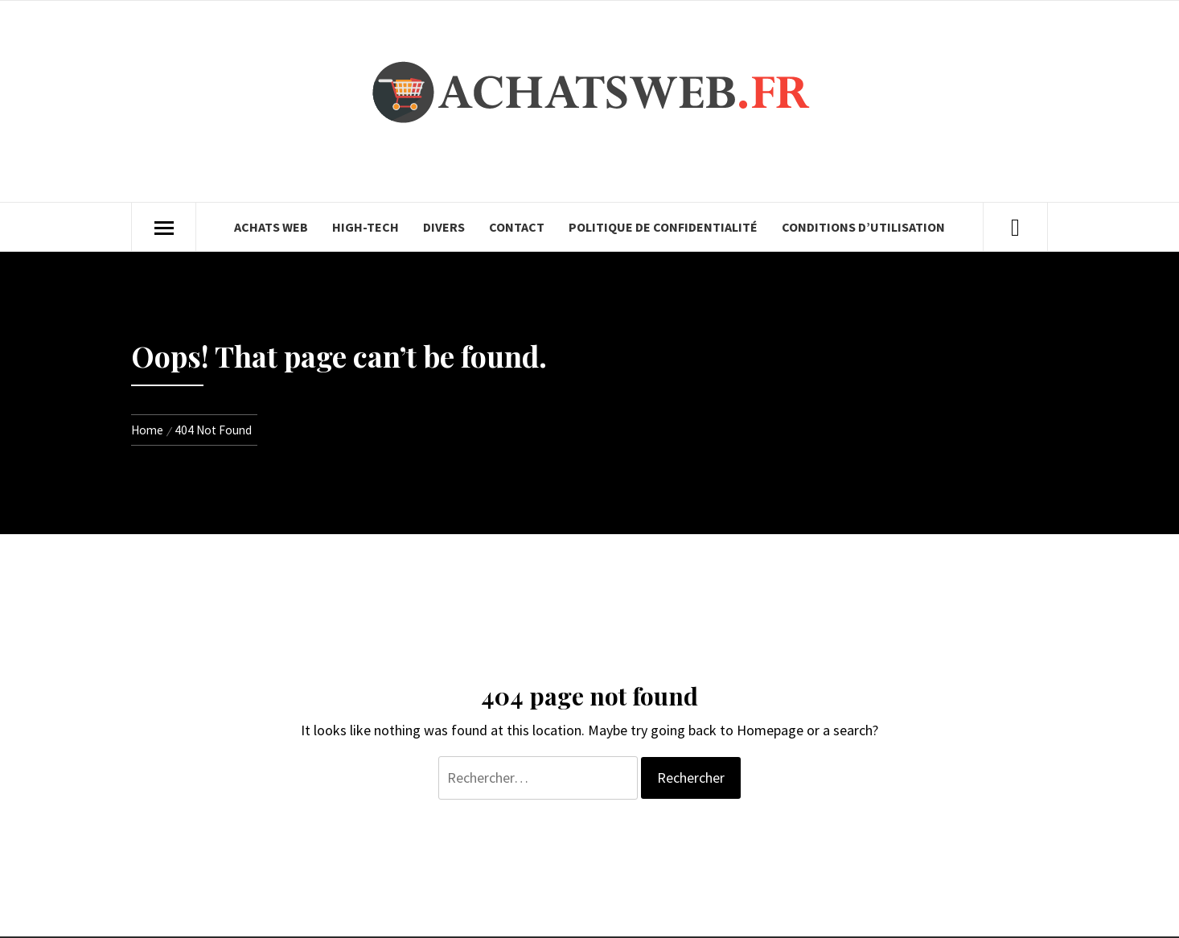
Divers (444, 227)
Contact (516, 227)
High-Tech (365, 227)
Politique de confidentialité (663, 227)
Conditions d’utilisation (863, 227)
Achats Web (271, 227)
